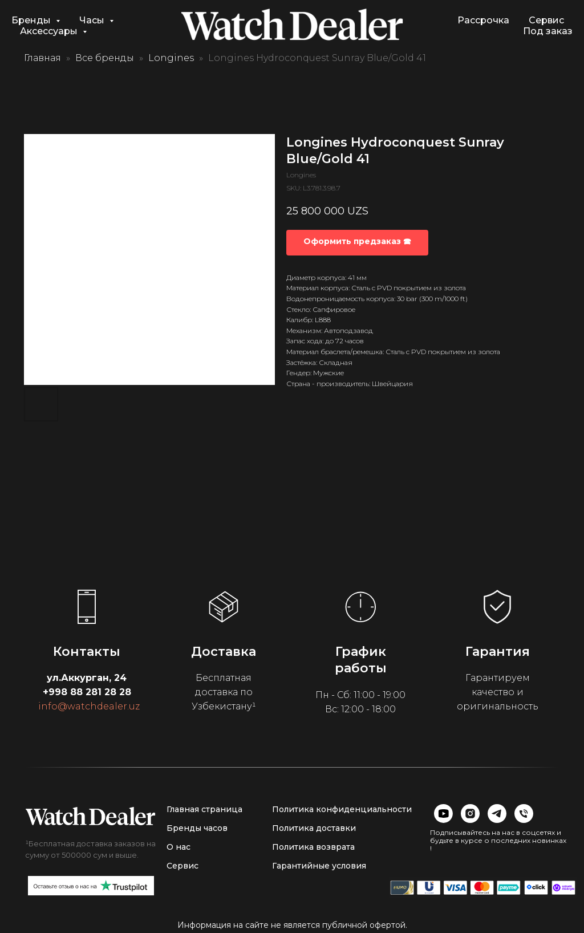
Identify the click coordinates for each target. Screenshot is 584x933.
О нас (178, 847)
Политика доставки (314, 828)
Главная (42, 57)
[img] (90, 816)
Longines (171, 57)
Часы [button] (93, 20)
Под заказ (548, 31)
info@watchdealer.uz (89, 706)
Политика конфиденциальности (342, 809)
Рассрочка (483, 20)
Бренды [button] (32, 20)
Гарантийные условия (319, 866)
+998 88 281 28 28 (87, 692)
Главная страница (204, 809)
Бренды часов (197, 828)
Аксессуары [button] (50, 31)
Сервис (546, 20)
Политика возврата (313, 847)
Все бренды (104, 57)
